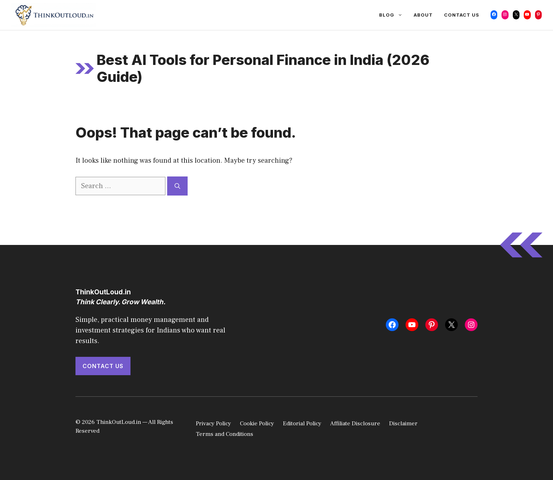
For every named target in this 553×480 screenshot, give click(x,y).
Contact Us (461, 15)
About (423, 15)
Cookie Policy (257, 423)
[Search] (177, 186)
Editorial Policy (302, 423)
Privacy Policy (213, 423)
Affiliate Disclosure (355, 423)
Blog (393, 14)
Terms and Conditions (224, 434)
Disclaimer (403, 423)
